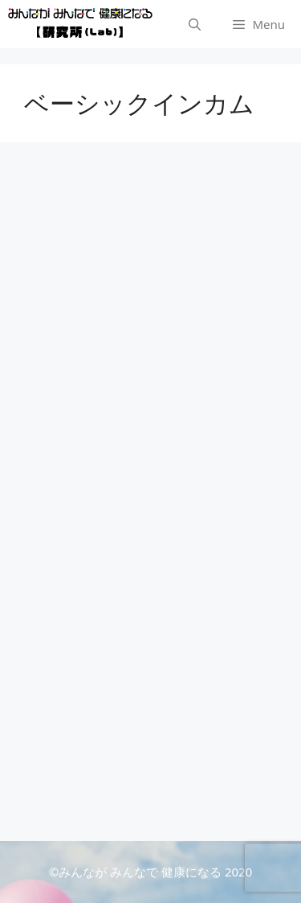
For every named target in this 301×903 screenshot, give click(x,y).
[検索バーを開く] (195, 24)
